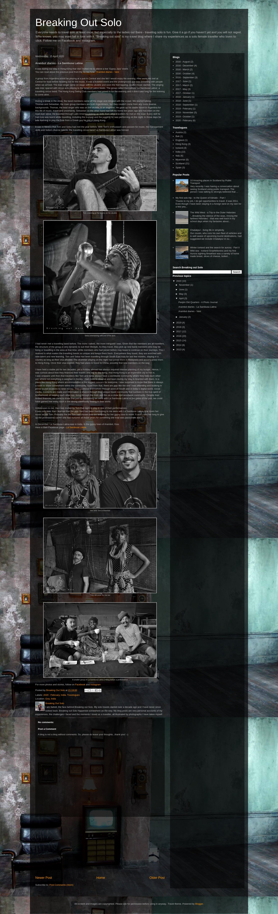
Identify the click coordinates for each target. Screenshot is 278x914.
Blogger (199, 903)
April (181, 298)
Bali (177, 136)
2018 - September (185, 104)
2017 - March (182, 85)
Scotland (180, 163)
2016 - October (183, 73)
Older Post (157, 877)
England (180, 140)
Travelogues (73, 695)
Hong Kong (181, 144)
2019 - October (183, 116)
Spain (178, 167)
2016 (179, 336)
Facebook (80, 684)
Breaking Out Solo (78, 22)
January (183, 317)
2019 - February (184, 108)
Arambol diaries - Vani (107, 72)
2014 (179, 345)
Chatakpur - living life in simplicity (207, 230)
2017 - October (183, 93)
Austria (179, 132)
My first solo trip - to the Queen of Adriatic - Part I (200, 197)
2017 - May (181, 89)
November (184, 285)
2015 (179, 340)
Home (100, 877)
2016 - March (182, 69)
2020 (179, 281)
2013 (179, 349)
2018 (179, 327)
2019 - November (184, 112)
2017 (179, 331)
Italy (178, 155)
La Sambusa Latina (76, 427)
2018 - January (183, 97)
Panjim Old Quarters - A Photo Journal (197, 302)
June (182, 289)
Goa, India (50, 698)
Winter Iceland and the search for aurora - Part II (215, 247)
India (63, 695)
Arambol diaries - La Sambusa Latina (197, 306)
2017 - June (182, 81)
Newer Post (43, 877)
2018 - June (182, 100)
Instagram (95, 684)
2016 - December (184, 65)
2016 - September (185, 77)
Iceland (179, 148)
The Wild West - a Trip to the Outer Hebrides (212, 212)
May (181, 294)
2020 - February (51, 695)
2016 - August (183, 61)
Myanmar (180, 159)
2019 (179, 322)
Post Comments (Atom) (61, 885)
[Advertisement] (100, 846)
